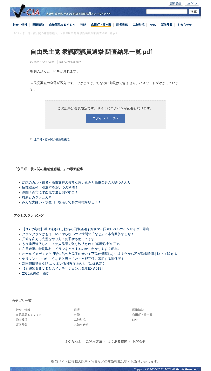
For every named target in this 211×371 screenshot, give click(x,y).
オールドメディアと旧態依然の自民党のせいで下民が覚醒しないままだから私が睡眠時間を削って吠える (99, 253)
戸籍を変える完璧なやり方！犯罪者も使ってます (58, 239)
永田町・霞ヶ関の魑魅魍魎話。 (41, 33)
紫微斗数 (166, 24)
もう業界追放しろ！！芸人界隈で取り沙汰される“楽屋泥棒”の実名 (71, 244)
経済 (77, 309)
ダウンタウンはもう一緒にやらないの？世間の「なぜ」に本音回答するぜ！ (78, 234)
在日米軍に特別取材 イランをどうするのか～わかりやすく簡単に (71, 249)
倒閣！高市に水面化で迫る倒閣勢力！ (50, 192)
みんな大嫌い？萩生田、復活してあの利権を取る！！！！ (65, 202)
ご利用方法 (94, 341)
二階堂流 (138, 24)
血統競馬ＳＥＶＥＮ (62, 24)
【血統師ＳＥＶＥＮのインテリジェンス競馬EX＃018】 (63, 268)
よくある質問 (117, 341)
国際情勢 (38, 24)
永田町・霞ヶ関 (101, 24)
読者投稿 (122, 24)
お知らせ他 (185, 24)
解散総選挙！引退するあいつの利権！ (50, 187)
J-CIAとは (73, 341)
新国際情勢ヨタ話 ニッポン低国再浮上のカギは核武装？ (63, 263)
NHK (153, 24)
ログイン (191, 3)
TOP (16, 33)
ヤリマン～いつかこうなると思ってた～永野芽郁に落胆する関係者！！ (75, 258)
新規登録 (175, 3)
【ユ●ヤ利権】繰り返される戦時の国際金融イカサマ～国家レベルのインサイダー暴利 (85, 229)
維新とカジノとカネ (37, 197)
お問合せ (139, 341)
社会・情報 (20, 24)
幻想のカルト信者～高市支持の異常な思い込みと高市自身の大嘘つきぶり (76, 182)
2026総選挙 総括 (35, 273)
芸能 (83, 24)
